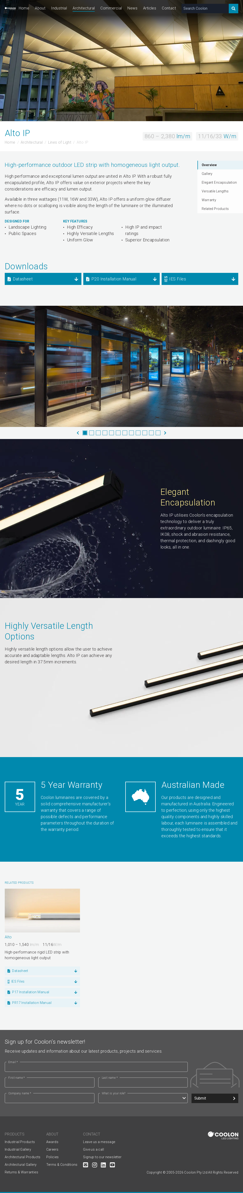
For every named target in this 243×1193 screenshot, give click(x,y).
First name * (16, 1077)
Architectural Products (23, 1157)
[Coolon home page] (10, 8)
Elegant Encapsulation (219, 182)
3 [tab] (98, 433)
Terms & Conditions (62, 1164)
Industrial (59, 8)
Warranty (209, 200)
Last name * (110, 1077)
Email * (13, 1062)
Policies (52, 1157)
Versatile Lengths (215, 191)
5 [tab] (111, 433)
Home (24, 8)
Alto (8, 937)
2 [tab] (91, 433)
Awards (52, 1142)
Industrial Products (20, 1142)
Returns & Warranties (21, 1172)
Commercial (111, 8)
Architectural (84, 8)
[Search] (233, 8)
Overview (209, 165)
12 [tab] (158, 433)
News (132, 8)
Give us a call (93, 1149)
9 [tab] (138, 433)
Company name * (19, 1093)
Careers (52, 1149)
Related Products (215, 209)
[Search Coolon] (205, 8)
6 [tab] (118, 433)
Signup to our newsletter (102, 1157)
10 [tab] (145, 433)
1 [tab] (85, 433)
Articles (149, 8)
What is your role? (114, 1093)
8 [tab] (131, 433)
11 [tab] (151, 433)
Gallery (207, 174)
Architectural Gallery (21, 1164)
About (40, 8)
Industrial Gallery (18, 1149)
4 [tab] (105, 433)
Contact (169, 8)
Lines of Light (59, 142)
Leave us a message (99, 1142)
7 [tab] (125, 433)
